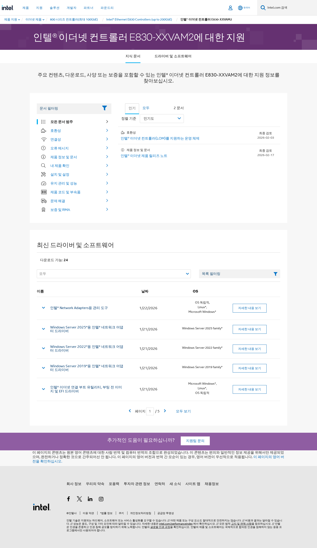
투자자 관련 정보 (137, 484)
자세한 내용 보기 (249, 308)
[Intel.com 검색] (291, 8)
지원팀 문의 (195, 441)
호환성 (55, 130)
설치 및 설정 (59, 174)
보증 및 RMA (60, 209)
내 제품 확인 (59, 165)
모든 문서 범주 (61, 121)
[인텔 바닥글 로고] (42, 507)
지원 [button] (39, 8)
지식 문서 (132, 56)
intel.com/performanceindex (176, 523)
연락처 (160, 484)
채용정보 (212, 484)
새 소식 (175, 484)
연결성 (55, 139)
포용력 (114, 484)
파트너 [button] (89, 8)
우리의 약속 (95, 484)
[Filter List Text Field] (68, 108)
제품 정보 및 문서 (63, 157)
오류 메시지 (59, 148)
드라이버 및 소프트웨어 (173, 56)
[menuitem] (33, 20)
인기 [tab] (132, 108)
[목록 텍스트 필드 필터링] (239, 273)
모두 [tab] (145, 108)
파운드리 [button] (107, 8)
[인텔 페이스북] (68, 500)
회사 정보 (73, 484)
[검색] (263, 7)
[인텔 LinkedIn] (90, 500)
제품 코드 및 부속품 (65, 192)
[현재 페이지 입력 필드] (150, 411)
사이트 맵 (192, 484)
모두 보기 (183, 411)
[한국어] (244, 7)
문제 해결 (57, 201)
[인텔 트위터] (79, 500)
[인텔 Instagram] (101, 500)
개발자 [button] (72, 8)
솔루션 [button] (55, 8)
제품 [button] (25, 8)
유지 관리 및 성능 (63, 183)
